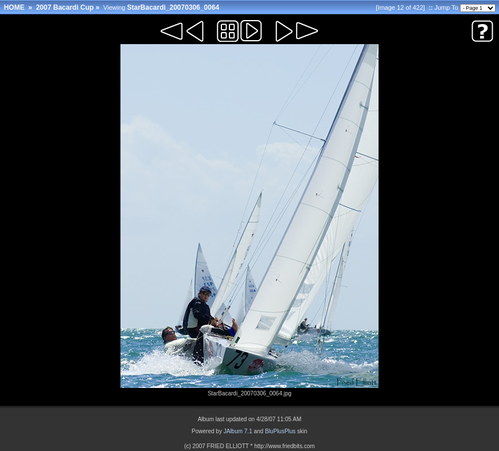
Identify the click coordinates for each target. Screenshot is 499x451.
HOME (14, 7)
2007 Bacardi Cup (65, 7)
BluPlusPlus (280, 431)
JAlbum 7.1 (238, 431)
